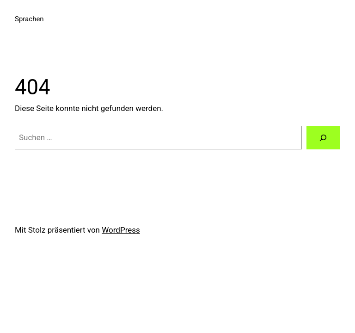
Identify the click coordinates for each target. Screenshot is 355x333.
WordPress (121, 229)
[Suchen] (323, 137)
